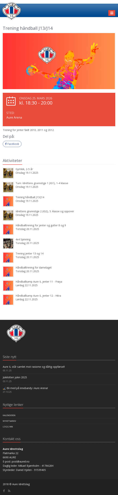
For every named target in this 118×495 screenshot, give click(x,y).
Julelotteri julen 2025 (15, 377)
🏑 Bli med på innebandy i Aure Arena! (25, 388)
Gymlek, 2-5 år (24, 169)
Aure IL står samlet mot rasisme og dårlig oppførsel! (34, 366)
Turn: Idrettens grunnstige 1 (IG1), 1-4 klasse (42, 183)
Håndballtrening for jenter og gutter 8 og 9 (41, 225)
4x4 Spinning (23, 239)
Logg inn (8, 426)
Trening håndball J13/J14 (30, 197)
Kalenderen (9, 415)
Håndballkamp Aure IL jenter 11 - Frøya (39, 281)
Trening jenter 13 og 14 (29, 253)
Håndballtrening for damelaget (34, 267)
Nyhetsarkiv (9, 421)
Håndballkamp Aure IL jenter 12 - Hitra (38, 295)
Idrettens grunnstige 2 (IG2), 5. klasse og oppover (45, 211)
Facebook (12, 144)
